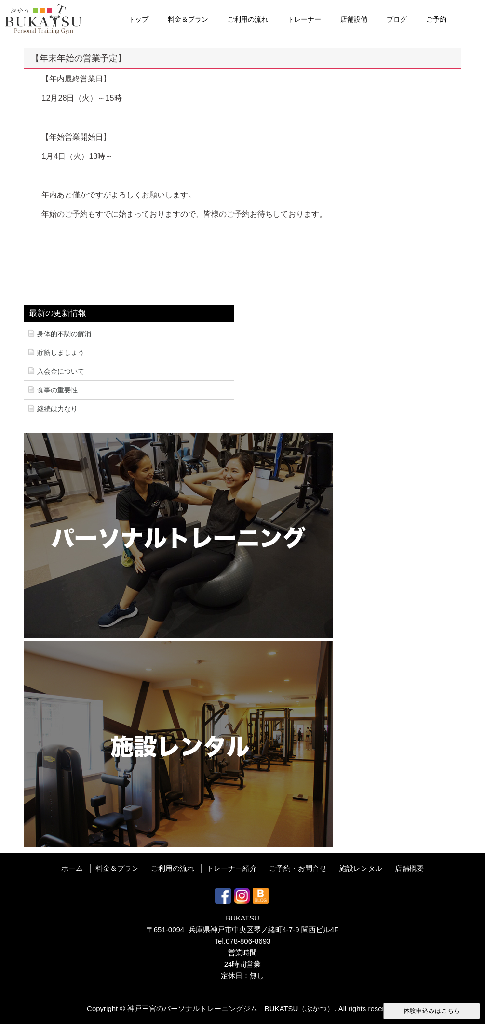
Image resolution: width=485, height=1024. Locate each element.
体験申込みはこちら (432, 1010)
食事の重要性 (57, 390)
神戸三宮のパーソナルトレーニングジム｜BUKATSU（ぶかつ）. (232, 1008)
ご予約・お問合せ (298, 868)
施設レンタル (360, 868)
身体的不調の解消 (64, 333)
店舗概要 (409, 868)
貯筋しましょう (60, 352)
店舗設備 (353, 19)
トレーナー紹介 (231, 868)
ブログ (397, 19)
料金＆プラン (188, 19)
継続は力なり (57, 409)
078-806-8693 (248, 941)
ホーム (72, 868)
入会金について (60, 371)
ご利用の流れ (248, 19)
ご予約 (436, 19)
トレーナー (304, 19)
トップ (138, 19)
